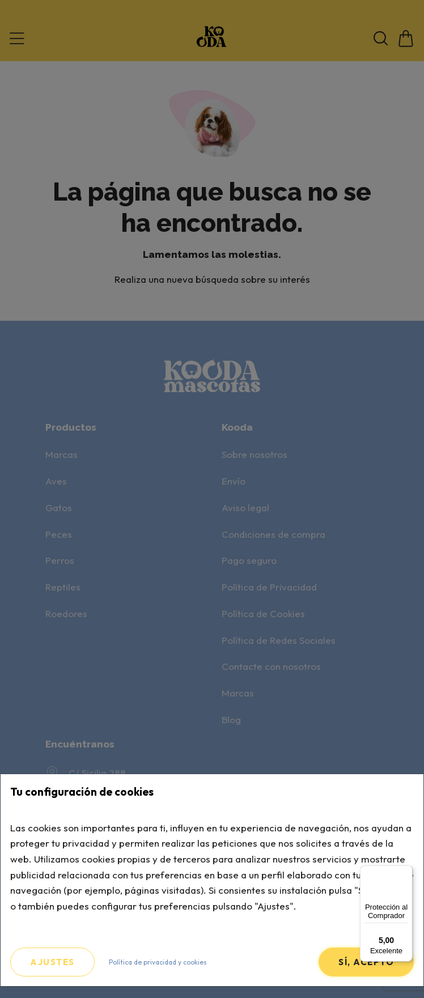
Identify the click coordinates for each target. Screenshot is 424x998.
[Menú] (406, 872)
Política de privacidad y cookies (158, 962)
